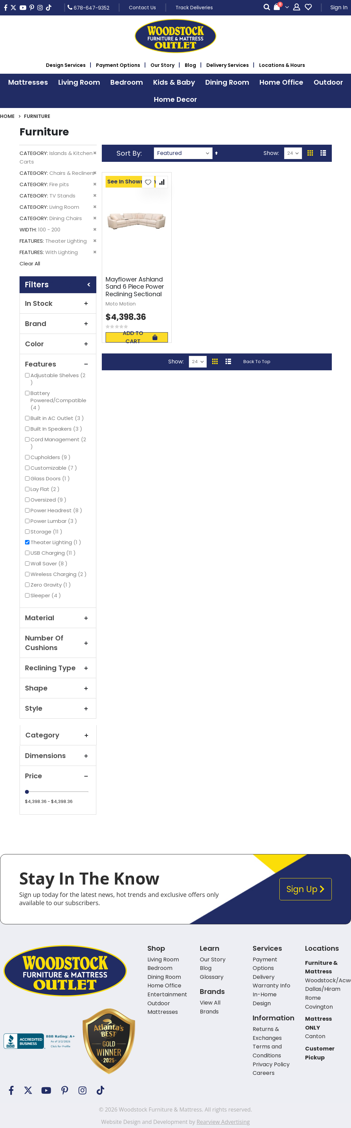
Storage (47, 531)
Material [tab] (58, 618)
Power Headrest (57, 510)
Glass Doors (51, 478)
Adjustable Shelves (58, 379)
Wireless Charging (59, 574)
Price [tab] (58, 776)
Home (7, 116)
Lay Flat (46, 489)
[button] (148, 182)
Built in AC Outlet (58, 418)
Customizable (55, 467)
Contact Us (142, 7)
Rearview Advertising (223, 1122)
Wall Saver (50, 563)
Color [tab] (58, 344)
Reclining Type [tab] (58, 668)
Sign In (339, 7)
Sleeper (47, 595)
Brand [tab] (58, 323)
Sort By (129, 153)
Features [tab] (58, 364)
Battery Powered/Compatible (58, 400)
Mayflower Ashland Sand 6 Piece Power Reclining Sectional (135, 287)
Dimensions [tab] (58, 755)
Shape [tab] (58, 688)
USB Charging (54, 552)
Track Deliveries (194, 7)
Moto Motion (121, 303)
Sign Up (306, 889)
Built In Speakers (57, 428)
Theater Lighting (57, 542)
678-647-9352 (88, 7)
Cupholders (51, 457)
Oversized (49, 499)
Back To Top (256, 361)
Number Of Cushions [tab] (58, 642)
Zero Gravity (52, 584)
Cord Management (58, 443)
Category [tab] (58, 735)
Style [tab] (58, 708)
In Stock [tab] (58, 303)
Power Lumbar (55, 521)
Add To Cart (140, 337)
